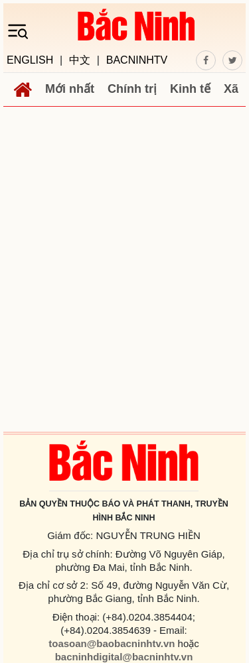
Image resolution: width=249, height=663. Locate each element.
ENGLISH (30, 60)
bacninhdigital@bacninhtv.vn (124, 656)
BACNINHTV (136, 60)
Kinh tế (190, 88)
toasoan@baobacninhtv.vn (111, 643)
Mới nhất (69, 88)
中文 (79, 60)
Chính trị (132, 88)
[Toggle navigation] (22, 30)
